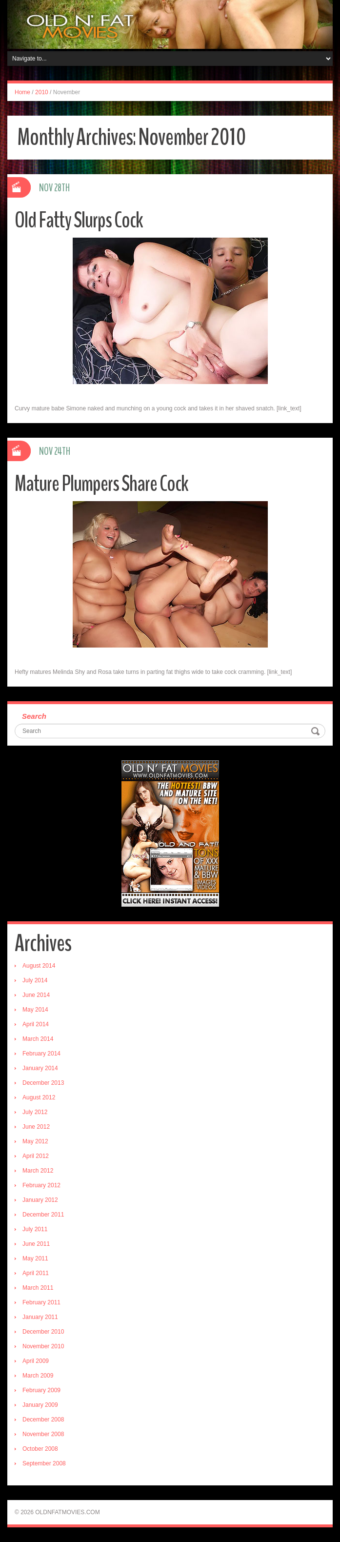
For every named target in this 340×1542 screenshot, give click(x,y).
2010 (41, 92)
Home (22, 92)
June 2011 (36, 1243)
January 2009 (40, 1404)
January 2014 (40, 1068)
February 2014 (41, 1053)
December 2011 (43, 1214)
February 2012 (41, 1185)
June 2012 (36, 1126)
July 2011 (34, 1229)
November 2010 (43, 1346)
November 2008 (43, 1434)
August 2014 (38, 965)
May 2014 (35, 1009)
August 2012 (38, 1097)
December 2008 (43, 1419)
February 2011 (41, 1302)
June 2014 (36, 995)
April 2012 (35, 1156)
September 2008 (44, 1463)
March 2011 (37, 1287)
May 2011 (35, 1258)
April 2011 (35, 1273)
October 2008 (40, 1448)
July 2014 (34, 980)
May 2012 (35, 1141)
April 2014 (35, 1024)
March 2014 (37, 1038)
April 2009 (35, 1361)
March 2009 (37, 1375)
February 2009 (41, 1390)
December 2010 (43, 1331)
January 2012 (40, 1200)
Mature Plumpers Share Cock (101, 484)
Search (34, 716)
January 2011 (40, 1317)
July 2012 (34, 1112)
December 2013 (43, 1082)
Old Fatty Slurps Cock (79, 220)
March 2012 (37, 1170)
